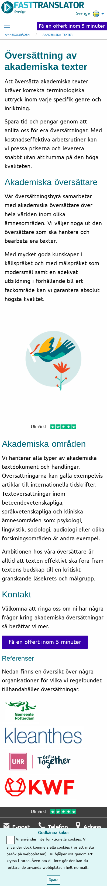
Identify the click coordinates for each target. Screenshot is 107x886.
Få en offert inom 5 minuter (72, 26)
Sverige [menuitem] (87, 13)
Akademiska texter (58, 34)
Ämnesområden (17, 34)
